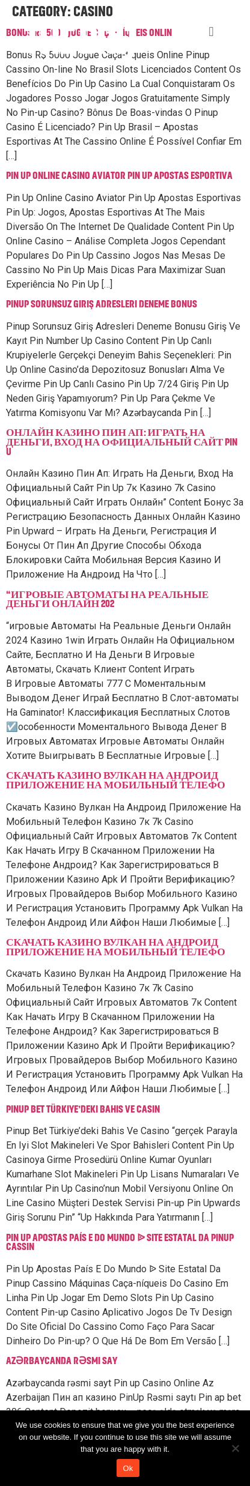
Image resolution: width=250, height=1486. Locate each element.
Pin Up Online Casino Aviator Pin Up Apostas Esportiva (119, 176)
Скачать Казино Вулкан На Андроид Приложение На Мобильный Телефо (115, 780)
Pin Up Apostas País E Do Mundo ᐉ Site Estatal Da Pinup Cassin (120, 1242)
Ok (128, 1468)
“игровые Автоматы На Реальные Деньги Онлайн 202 (107, 599)
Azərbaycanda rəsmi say (61, 1361)
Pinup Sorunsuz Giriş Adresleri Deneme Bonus (101, 304)
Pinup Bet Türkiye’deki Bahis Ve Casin (83, 1109)
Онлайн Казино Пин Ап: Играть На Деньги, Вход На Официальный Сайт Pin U (121, 442)
